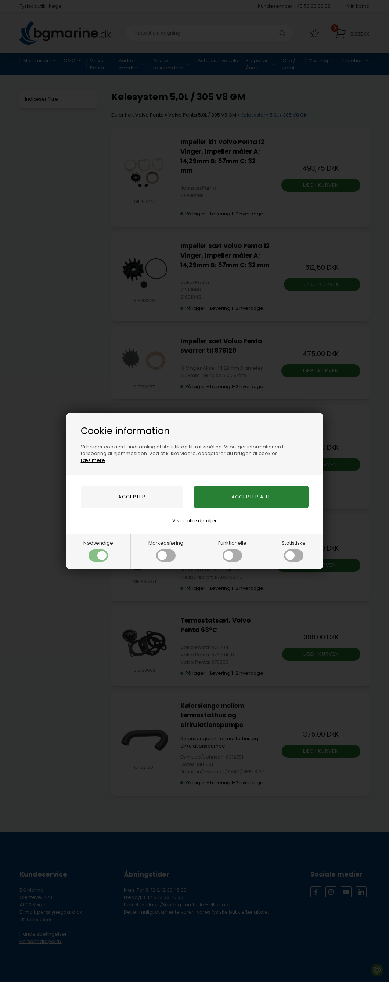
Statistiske (294, 551)
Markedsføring (165, 551)
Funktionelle (232, 551)
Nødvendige (98, 551)
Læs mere (93, 460)
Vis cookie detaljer (194, 520)
